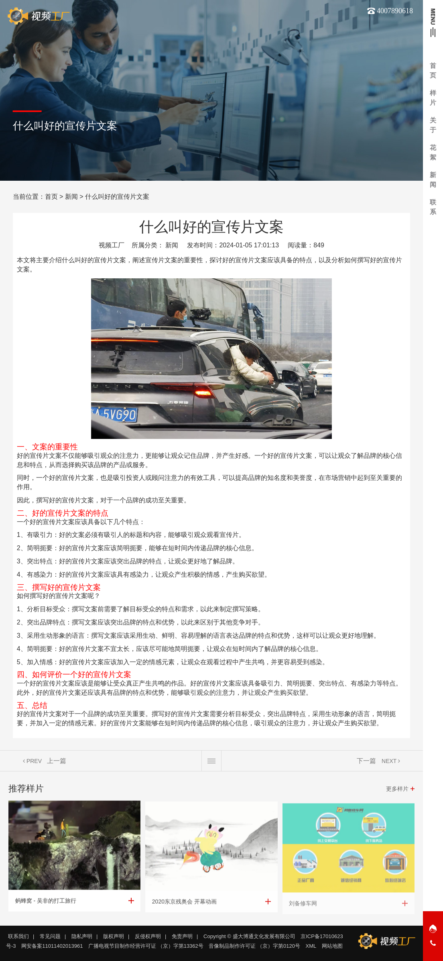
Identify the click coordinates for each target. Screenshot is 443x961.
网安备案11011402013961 (52, 946)
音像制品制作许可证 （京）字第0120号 (254, 946)
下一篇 (366, 760)
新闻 (71, 196)
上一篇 (56, 760)
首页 (51, 196)
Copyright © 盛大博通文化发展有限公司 (249, 936)
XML (311, 946)
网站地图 (332, 946)
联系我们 (18, 936)
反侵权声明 (148, 936)
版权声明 (113, 936)
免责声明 (182, 936)
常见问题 (50, 936)
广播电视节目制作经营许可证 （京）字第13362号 (145, 946)
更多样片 (397, 789)
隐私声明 (81, 936)
